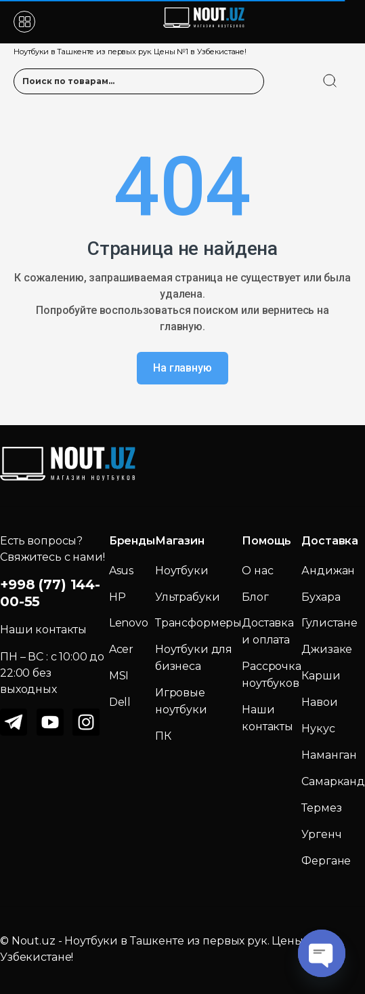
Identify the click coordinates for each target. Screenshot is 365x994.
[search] (343, 72)
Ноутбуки (182, 570)
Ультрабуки (187, 597)
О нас (257, 570)
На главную (182, 367)
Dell (120, 702)
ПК (163, 736)
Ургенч (321, 834)
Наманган (329, 755)
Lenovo (128, 622)
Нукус (318, 728)
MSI (119, 675)
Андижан (328, 570)
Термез (321, 807)
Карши (320, 675)
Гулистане (329, 622)
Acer (121, 649)
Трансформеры (198, 622)
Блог (255, 597)
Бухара (320, 597)
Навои (319, 702)
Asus (121, 570)
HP (117, 597)
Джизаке (326, 649)
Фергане (326, 860)
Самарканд (333, 781)
